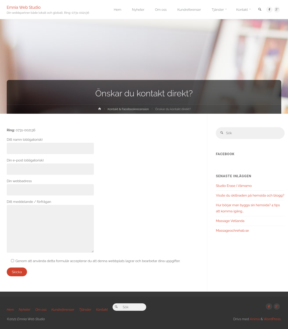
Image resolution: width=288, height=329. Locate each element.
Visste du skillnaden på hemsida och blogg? (250, 196)
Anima (254, 319)
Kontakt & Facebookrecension (128, 109)
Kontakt (102, 310)
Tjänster (85, 310)
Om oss (41, 310)
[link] (259, 10)
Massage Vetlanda (230, 221)
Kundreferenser (63, 310)
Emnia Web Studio (24, 7)
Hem (10, 310)
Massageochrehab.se (232, 231)
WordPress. (272, 319)
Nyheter (25, 310)
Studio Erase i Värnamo (234, 186)
